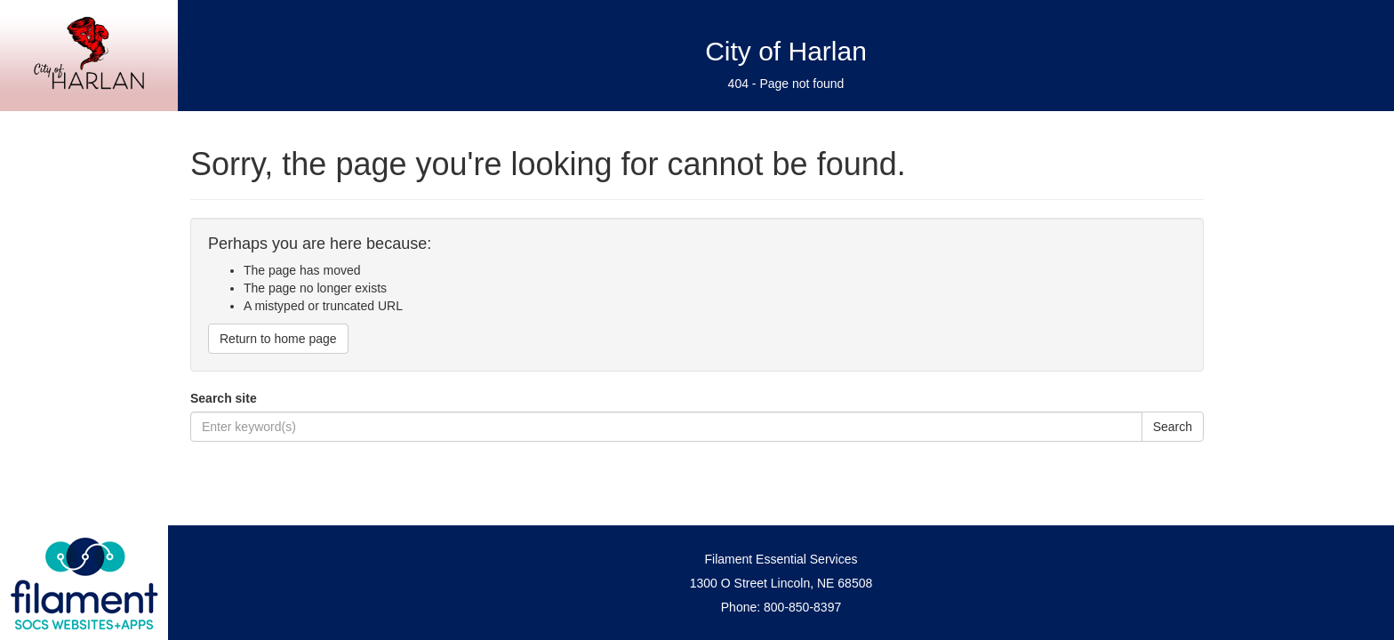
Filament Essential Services (781, 559)
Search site (223, 398)
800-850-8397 (802, 607)
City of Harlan (786, 51)
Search (1172, 427)
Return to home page (278, 339)
